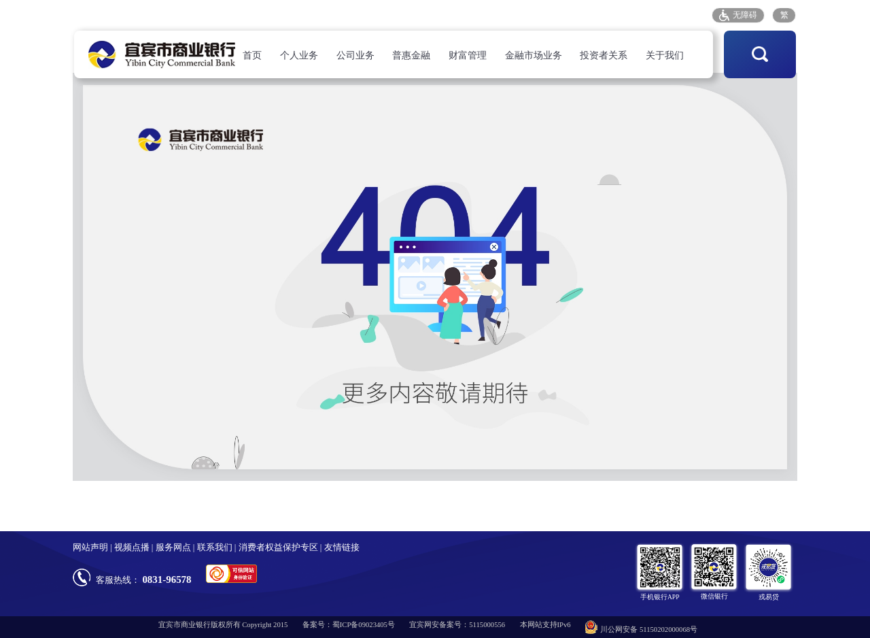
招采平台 (682, 14)
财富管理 (468, 55)
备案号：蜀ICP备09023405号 (348, 624)
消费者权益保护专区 (278, 547)
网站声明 (90, 547)
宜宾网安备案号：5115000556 (457, 624)
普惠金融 (411, 55)
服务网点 (530, 14)
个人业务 (299, 55)
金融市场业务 (533, 55)
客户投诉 (580, 14)
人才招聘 (479, 14)
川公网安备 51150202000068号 (641, 627)
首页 (252, 55)
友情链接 (342, 547)
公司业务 (355, 55)
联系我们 (214, 547)
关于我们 (665, 55)
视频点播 (132, 547)
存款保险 (631, 14)
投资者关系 (603, 55)
